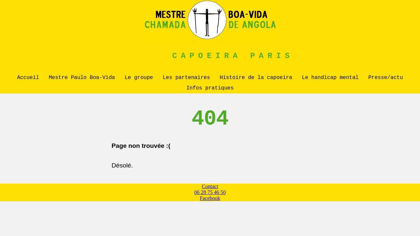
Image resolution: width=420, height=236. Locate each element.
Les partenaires (186, 78)
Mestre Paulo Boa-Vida (82, 78)
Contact (210, 189)
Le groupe (139, 78)
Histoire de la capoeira (256, 78)
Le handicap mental (330, 78)
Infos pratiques (210, 90)
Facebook (210, 201)
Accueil (28, 78)
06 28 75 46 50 (210, 195)
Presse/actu (385, 78)
